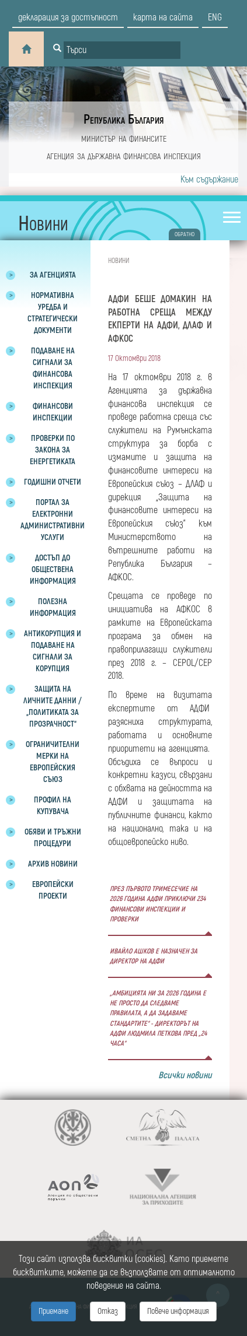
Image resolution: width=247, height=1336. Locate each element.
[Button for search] (57, 49)
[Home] (26, 48)
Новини (118, 261)
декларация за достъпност (68, 17)
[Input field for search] (122, 50)
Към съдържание (209, 179)
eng (215, 17)
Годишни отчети (52, 482)
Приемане (53, 1311)
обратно (184, 234)
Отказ (108, 1311)
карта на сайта (163, 17)
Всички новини (185, 1075)
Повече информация (178, 1311)
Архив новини (53, 864)
